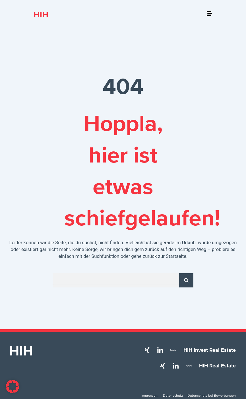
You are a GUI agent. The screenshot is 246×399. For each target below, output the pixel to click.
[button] (12, 386)
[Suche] (186, 280)
